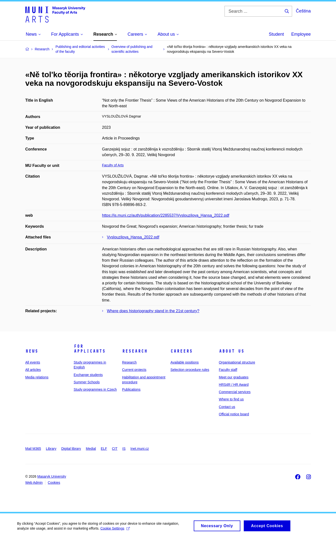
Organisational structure (237, 362)
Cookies (54, 482)
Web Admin (34, 482)
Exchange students (88, 375)
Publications (131, 389)
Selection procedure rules (189, 370)
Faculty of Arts (113, 165)
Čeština (303, 11)
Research (134, 351)
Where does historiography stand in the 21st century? (153, 311)
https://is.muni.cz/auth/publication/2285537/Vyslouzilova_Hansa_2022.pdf (165, 215)
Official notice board (234, 414)
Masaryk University (51, 476)
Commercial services (235, 392)
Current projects (134, 370)
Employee (301, 34)
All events (32, 362)
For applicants (89, 349)
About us (231, 351)
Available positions (184, 362)
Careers (181, 351)
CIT (115, 449)
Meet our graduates (233, 377)
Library (51, 449)
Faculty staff (228, 370)
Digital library (71, 449)
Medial (91, 449)
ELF (104, 449)
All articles (33, 370)
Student (276, 34)
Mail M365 (33, 449)
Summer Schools (87, 382)
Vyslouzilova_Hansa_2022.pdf (133, 237)
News (31, 351)
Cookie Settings (115, 530)
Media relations (37, 377)
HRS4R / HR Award (234, 385)
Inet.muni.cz (140, 449)
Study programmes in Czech (95, 389)
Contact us (227, 407)
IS (123, 449)
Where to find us (231, 399)
